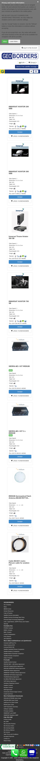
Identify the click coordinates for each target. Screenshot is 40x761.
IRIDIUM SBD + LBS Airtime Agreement (14, 664)
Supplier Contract (8, 685)
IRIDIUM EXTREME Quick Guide (12, 698)
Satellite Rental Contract (10, 662)
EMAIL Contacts (8, 630)
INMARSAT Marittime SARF (11, 715)
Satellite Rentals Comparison (11, 655)
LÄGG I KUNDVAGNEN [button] (20, 136)
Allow (5, 41)
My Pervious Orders (9, 725)
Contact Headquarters (9, 634)
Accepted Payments (9, 736)
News (5, 606)
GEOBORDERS (9, 602)
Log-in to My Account (29, 48)
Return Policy (7, 740)
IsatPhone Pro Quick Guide (11, 702)
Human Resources (8, 611)
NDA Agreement (8, 689)
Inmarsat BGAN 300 (9, 647)
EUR (22, 62)
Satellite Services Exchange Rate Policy (14, 617)
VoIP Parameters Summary (11, 706)
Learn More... (14, 41)
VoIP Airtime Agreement (10, 681)
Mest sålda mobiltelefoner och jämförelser (17, 640)
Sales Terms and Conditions (11, 734)
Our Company (7, 604)
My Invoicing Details (9, 728)
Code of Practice (8, 613)
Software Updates (8, 708)
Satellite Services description (11, 615)
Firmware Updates (8, 711)
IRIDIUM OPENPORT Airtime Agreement (14, 668)
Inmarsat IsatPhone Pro (10, 643)
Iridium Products (8, 657)
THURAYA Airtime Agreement (11, 677)
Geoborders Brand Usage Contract (13, 691)
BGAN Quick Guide (9, 704)
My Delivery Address (9, 730)
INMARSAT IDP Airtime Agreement (13, 674)
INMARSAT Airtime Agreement (12, 670)
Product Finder (7, 719)
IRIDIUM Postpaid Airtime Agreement (13, 666)
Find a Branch (7, 636)
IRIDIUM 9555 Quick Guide (11, 700)
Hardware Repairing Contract (11, 683)
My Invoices (7, 732)
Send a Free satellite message (27, 66)
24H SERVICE (7, 638)
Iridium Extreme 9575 (9, 645)
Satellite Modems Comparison (11, 651)
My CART (6, 721)
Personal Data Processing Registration (14, 619)
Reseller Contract (8, 687)
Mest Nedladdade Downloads (13, 696)
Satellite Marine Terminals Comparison (14, 653)
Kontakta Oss (8, 626)
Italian (19, 745)
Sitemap (6, 623)
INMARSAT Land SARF (10, 713)
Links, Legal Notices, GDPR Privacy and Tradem (16, 621)
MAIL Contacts (7, 632)
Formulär (7, 660)
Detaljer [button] (20, 132)
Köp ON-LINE (8, 717)
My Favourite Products (9, 723)
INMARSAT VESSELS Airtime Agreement (14, 672)
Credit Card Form (8, 693)
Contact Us (6, 738)
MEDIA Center (7, 609)
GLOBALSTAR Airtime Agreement (12, 679)
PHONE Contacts (8, 628)
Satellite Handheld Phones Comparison (14, 649)
